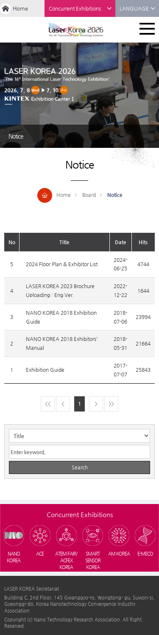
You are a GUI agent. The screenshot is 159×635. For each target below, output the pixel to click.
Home (20, 8)
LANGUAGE (138, 8)
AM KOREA (119, 553)
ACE (40, 553)
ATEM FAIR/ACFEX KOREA (66, 560)
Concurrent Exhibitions (80, 8)
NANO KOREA (13, 557)
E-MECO (145, 553)
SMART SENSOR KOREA (92, 560)
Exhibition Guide (45, 370)
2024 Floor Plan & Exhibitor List (62, 264)
